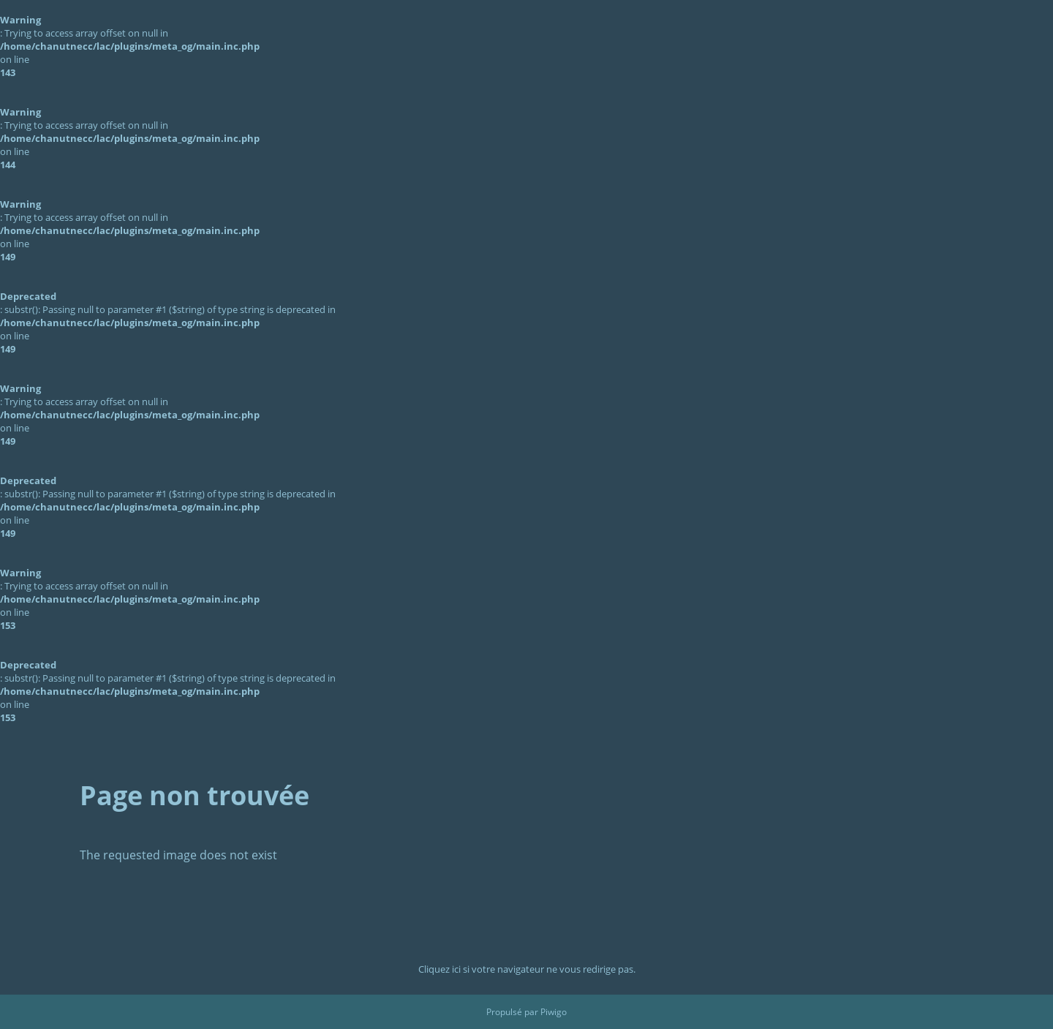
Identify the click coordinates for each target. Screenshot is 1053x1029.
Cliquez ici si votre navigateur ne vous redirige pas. (526, 969)
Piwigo (553, 1012)
